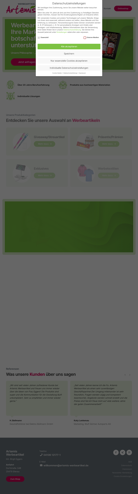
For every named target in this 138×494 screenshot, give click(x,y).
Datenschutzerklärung (72, 28)
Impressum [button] (82, 72)
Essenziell (43, 36)
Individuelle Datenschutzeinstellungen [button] (69, 66)
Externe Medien (91, 36)
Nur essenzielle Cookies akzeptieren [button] (69, 59)
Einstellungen (62, 31)
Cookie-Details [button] (57, 72)
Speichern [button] (69, 52)
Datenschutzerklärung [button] (70, 72)
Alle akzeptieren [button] (69, 45)
